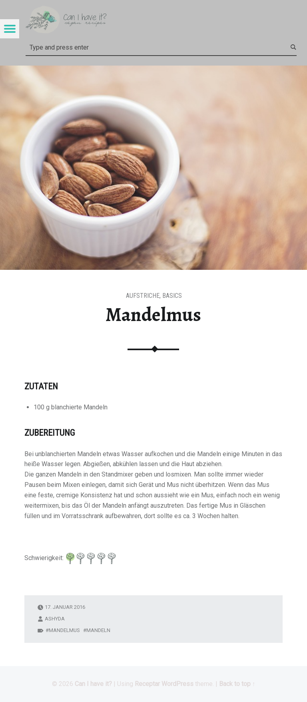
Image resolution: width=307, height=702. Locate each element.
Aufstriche (142, 295)
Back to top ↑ (237, 684)
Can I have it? (93, 684)
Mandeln (98, 630)
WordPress (177, 684)
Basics (172, 295)
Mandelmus (64, 630)
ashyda (55, 619)
